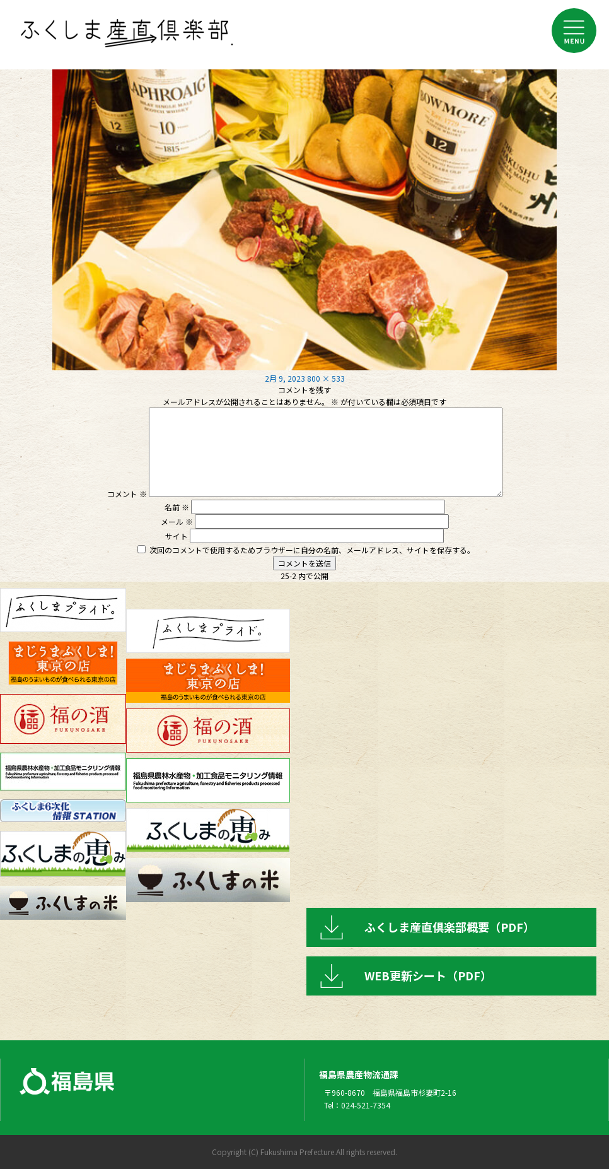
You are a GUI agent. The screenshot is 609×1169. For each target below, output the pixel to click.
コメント (127, 493)
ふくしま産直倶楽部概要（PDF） (449, 927)
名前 (177, 507)
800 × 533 (326, 378)
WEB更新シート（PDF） (428, 975)
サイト (176, 536)
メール (177, 521)
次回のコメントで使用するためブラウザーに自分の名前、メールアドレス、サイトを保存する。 (312, 549)
